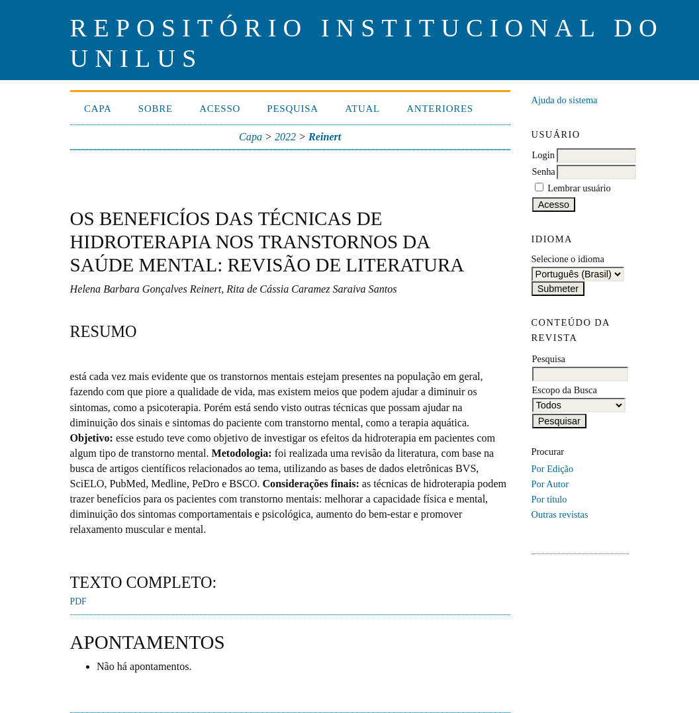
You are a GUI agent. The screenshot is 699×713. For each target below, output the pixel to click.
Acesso (219, 108)
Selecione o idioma (568, 259)
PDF (78, 601)
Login (543, 155)
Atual (362, 108)
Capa (98, 108)
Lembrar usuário (579, 188)
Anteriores (439, 108)
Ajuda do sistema (565, 100)
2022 (285, 136)
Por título (549, 499)
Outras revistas (560, 514)
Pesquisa (292, 108)
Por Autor (550, 484)
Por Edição (553, 468)
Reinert (324, 136)
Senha (543, 171)
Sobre (155, 108)
